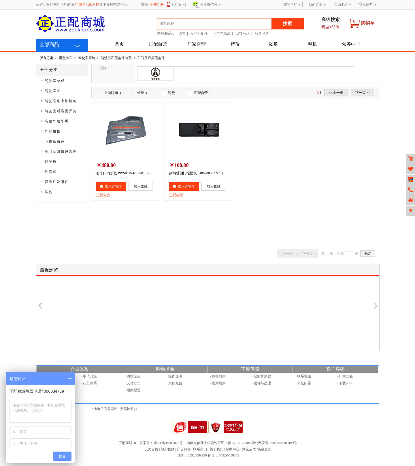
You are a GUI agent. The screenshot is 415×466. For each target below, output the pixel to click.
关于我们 (216, 449)
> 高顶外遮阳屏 (55, 121)
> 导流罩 (49, 172)
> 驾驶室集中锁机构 (59, 101)
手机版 (178, 5)
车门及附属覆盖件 (151, 58)
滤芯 (181, 33)
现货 (168, 93)
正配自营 (158, 44)
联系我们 (200, 449)
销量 (142, 93)
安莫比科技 (128, 409)
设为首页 (151, 449)
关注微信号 (210, 5)
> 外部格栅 (51, 131)
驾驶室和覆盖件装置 (116, 58)
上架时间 (112, 93)
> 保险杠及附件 (55, 182)
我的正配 (290, 5)
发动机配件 (199, 33)
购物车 (368, 22)
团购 (273, 44)
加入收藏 (167, 449)
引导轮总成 (222, 33)
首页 (119, 44)
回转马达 (243, 33)
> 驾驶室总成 (53, 81)
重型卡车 (66, 58)
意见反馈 (249, 449)
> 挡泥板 (49, 162)
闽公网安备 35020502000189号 (274, 443)
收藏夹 (365, 4)
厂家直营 (196, 44)
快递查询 (264, 449)
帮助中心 (341, 5)
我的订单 (315, 5)
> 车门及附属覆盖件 (59, 151)
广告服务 (184, 449)
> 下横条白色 (53, 141)
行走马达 (262, 33)
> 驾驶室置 (51, 91)
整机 (312, 44)
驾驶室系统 (86, 58)
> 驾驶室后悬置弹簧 (59, 111)
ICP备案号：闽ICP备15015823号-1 (159, 443)
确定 (367, 254)
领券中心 (351, 44)
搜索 (287, 23)
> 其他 (47, 192)
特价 (235, 44)
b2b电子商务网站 (105, 409)
